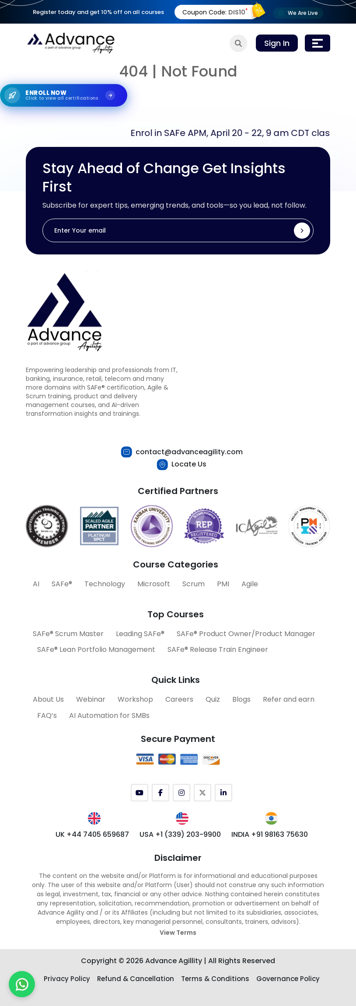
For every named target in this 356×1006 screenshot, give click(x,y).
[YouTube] (139, 792)
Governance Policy (288, 978)
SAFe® (62, 584)
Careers (179, 699)
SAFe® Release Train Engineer (218, 649)
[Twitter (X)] (202, 792)
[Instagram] (181, 792)
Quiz (213, 699)
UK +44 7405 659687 (92, 834)
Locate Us (188, 464)
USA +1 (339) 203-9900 (180, 834)
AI (36, 584)
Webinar (90, 699)
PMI (223, 584)
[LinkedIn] (223, 792)
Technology (104, 584)
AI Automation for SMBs (109, 715)
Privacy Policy (67, 978)
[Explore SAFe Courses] (63, 94)
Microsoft (153, 584)
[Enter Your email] (178, 230)
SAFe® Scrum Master (68, 634)
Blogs (241, 699)
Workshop (135, 699)
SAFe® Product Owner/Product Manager (246, 634)
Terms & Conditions (215, 978)
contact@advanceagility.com (189, 452)
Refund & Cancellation (135, 978)
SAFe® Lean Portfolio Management (96, 649)
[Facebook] (160, 792)
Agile (249, 584)
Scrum (193, 584)
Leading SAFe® (140, 634)
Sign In (277, 43)
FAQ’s (47, 715)
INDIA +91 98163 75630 (269, 834)
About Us (48, 699)
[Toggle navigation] (317, 43)
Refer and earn (288, 699)
